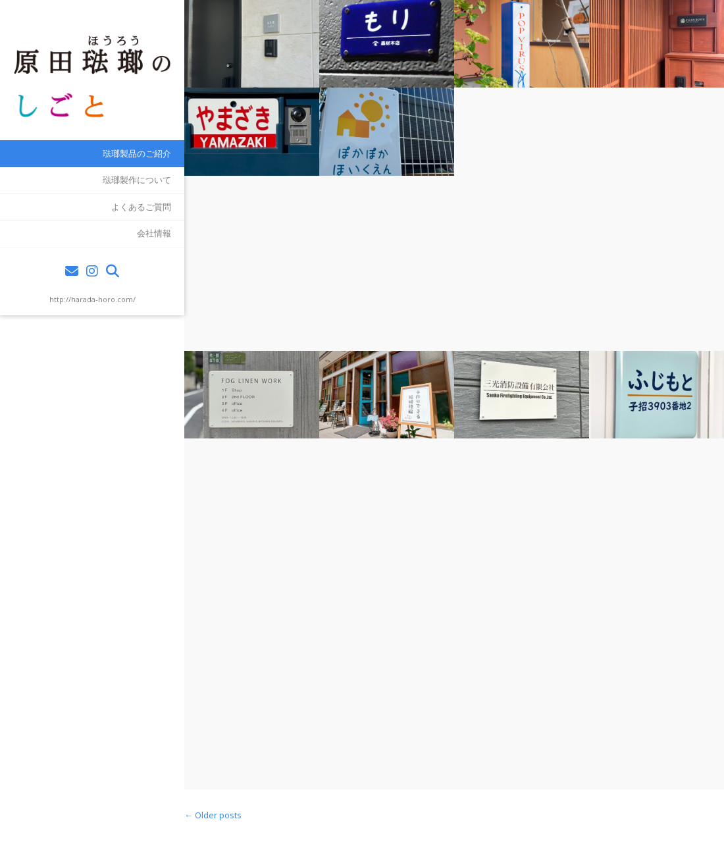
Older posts (213, 815)
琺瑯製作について (137, 180)
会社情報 (154, 233)
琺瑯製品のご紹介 (137, 153)
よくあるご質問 (141, 207)
